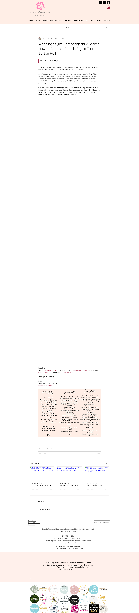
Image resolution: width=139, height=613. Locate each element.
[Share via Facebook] (39, 448)
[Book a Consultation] (101, 522)
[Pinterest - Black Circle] (100, 2)
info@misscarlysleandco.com (71, 538)
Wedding (40, 27)
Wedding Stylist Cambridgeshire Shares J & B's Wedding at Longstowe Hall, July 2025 (69, 484)
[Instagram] (104, 2)
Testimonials (31, 525)
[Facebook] (108, 2)
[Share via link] (51, 448)
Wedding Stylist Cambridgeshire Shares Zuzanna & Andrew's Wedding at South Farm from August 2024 (95, 484)
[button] (108, 7)
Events (48, 27)
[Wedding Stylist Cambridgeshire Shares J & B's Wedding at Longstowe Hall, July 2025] (69, 473)
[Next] (130, 567)
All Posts (32, 27)
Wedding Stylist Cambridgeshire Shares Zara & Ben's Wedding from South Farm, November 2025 (42, 484)
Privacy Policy (32, 521)
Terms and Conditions (34, 523)
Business (55, 27)
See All (107, 463)
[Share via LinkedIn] (47, 448)
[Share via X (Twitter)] (43, 448)
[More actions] (100, 39)
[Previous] (9, 567)
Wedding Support (66, 27)
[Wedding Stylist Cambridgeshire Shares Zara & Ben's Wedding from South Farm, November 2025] (42, 473)
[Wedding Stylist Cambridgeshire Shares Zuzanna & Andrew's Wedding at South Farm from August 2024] (97, 473)
